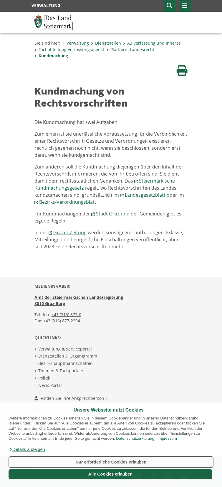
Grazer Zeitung (70, 232)
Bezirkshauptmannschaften (65, 363)
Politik (44, 378)
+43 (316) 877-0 (66, 314)
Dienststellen (106, 43)
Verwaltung (75, 43)
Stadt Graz (108, 213)
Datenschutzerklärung (135, 438)
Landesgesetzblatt (146, 195)
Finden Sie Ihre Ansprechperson (70, 398)
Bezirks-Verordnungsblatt (67, 202)
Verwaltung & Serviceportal (65, 349)
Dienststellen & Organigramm (67, 356)
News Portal (50, 385)
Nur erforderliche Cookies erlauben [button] (111, 462)
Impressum (167, 438)
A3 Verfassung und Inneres (152, 43)
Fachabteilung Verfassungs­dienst (69, 49)
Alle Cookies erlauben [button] (110, 474)
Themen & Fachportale (60, 370)
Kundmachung (51, 55)
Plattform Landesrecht (130, 49)
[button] (27, 449)
